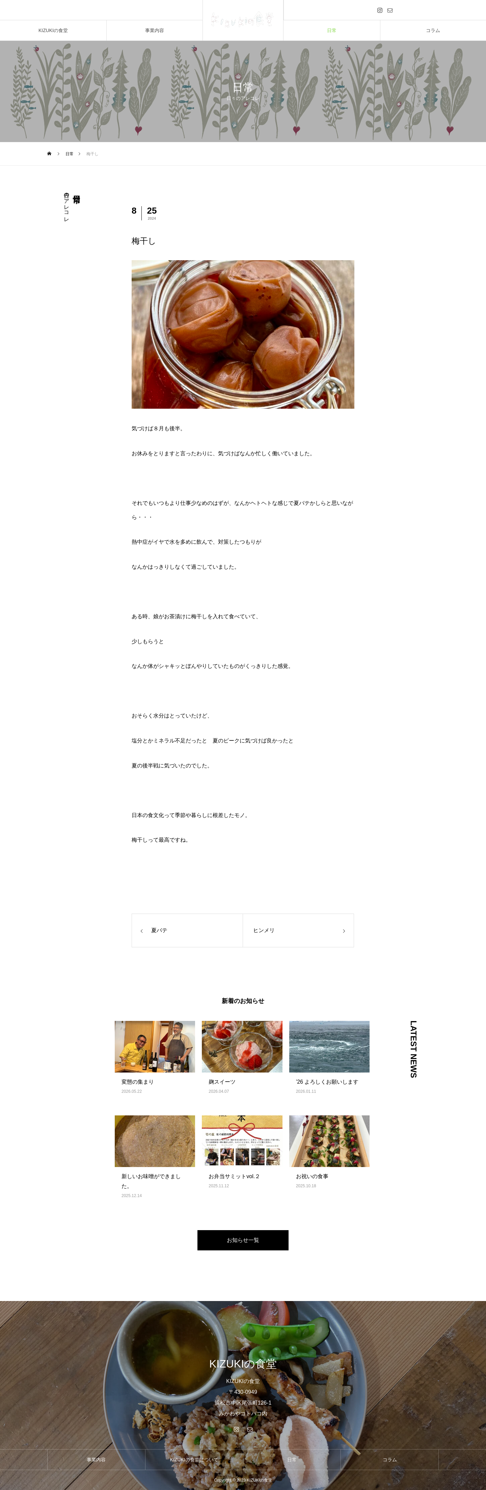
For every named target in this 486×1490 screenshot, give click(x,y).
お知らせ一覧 (243, 1240)
